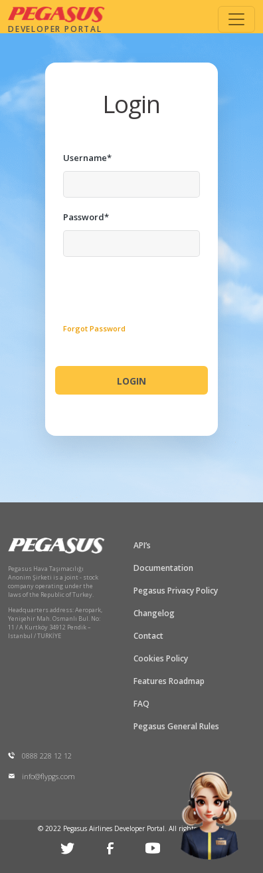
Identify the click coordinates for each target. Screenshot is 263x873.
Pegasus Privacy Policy (175, 590)
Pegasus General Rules (176, 726)
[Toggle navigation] (236, 19)
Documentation (163, 568)
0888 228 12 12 (40, 756)
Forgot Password (94, 328)
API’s (142, 545)
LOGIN (131, 381)
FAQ (141, 703)
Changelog (154, 613)
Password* (86, 217)
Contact (148, 635)
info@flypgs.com (41, 776)
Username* (87, 158)
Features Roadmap (169, 681)
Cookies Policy (160, 658)
